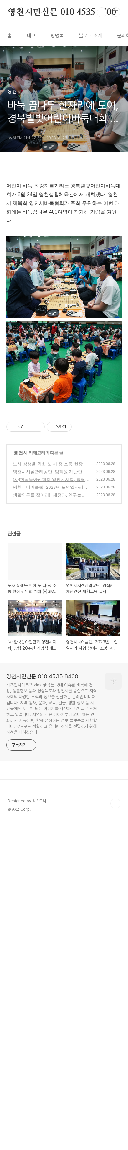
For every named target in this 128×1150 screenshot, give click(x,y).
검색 (101, 12)
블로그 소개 (90, 36)
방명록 (57, 36)
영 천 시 (20, 779)
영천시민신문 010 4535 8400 (62, 12)
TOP (115, 1130)
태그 (31, 36)
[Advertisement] (64, 248)
